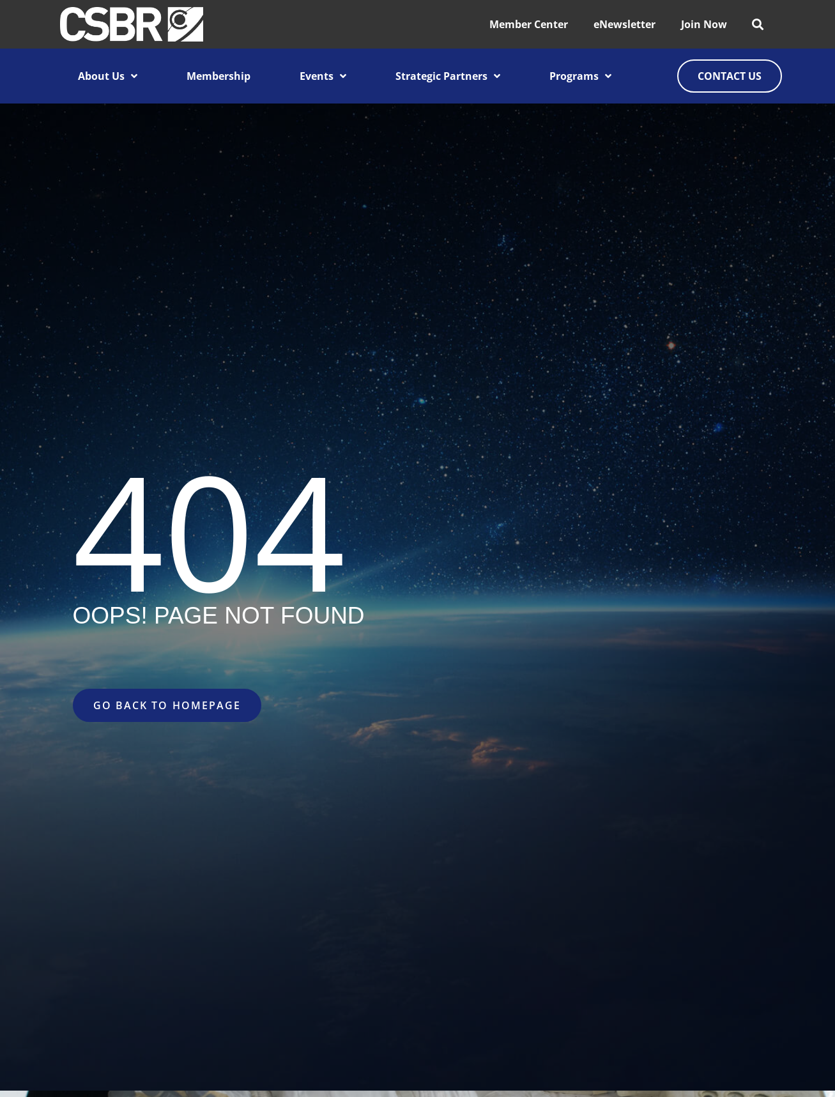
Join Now (704, 24)
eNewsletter (624, 24)
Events (323, 76)
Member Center (528, 24)
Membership (218, 76)
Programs (580, 76)
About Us (107, 76)
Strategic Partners (447, 76)
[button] (757, 24)
